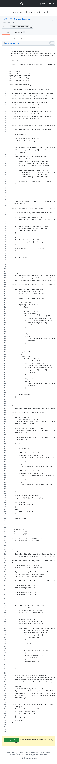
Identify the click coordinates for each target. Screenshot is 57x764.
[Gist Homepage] (21, 3)
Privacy (14, 753)
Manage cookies (15, 755)
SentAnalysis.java (22, 19)
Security (21, 753)
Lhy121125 (7, 19)
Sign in (42, 3)
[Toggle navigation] (3, 3)
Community (35, 753)
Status (28, 753)
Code (6, 32)
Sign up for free (11, 740)
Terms (9, 753)
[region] (28, 389)
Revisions (18, 32)
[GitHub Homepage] (21, 758)
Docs (42, 753)
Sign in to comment (24, 743)
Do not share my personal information (34, 755)
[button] (31, 27)
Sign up (51, 3)
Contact (47, 753)
